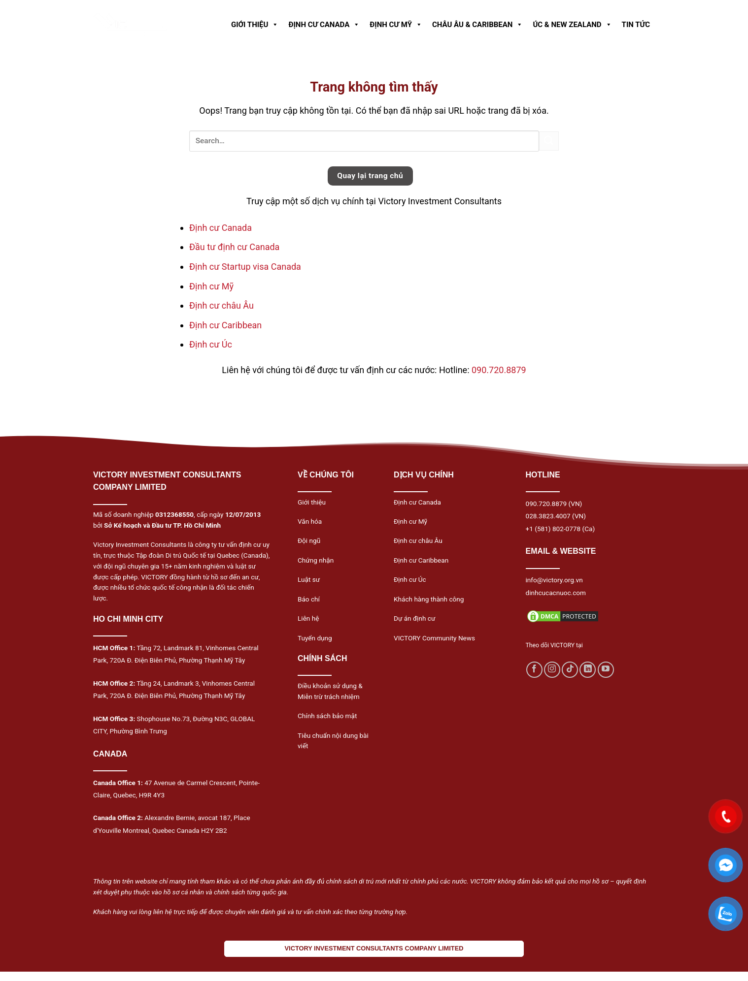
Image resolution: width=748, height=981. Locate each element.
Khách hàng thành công (429, 599)
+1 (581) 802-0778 (553, 529)
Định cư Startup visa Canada (245, 266)
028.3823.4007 (548, 516)
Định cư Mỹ (211, 286)
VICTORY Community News (434, 638)
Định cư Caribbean (225, 325)
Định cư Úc (210, 344)
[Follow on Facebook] (534, 670)
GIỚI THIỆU (254, 24)
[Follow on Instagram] (552, 670)
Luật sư (309, 579)
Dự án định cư (414, 618)
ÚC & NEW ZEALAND (572, 24)
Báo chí (309, 599)
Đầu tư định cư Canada (234, 247)
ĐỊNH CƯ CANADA (324, 24)
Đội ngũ (309, 540)
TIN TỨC (636, 24)
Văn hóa (310, 521)
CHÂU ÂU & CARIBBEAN (477, 24)
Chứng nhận (316, 560)
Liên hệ (308, 618)
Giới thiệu (312, 502)
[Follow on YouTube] (606, 670)
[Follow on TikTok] (570, 670)
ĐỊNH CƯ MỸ (396, 24)
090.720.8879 (499, 370)
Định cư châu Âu (221, 305)
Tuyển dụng (315, 638)
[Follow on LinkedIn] (587, 670)
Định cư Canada (220, 227)
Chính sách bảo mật (327, 716)
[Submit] (549, 141)
